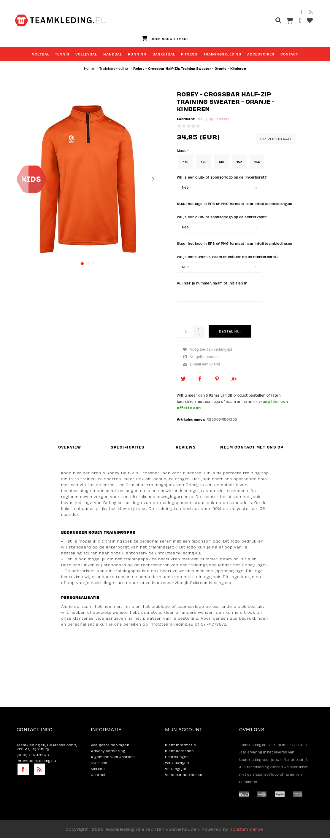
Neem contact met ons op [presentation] (252, 447)
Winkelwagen (177, 763)
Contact (98, 775)
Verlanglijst (176, 769)
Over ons (99, 763)
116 (185, 162)
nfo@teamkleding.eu (172, 624)
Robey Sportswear (213, 119)
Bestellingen (176, 757)
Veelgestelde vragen (110, 745)
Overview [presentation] (69, 447)
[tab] (70, 447)
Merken (97, 769)
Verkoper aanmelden (184, 775)
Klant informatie (180, 745)
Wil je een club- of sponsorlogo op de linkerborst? (222, 177)
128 (203, 162)
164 (257, 162)
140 (221, 162)
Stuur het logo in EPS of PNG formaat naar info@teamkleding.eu (234, 203)
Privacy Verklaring (108, 751)
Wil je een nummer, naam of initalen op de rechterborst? (228, 257)
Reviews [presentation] (186, 447)
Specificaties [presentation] (128, 447)
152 (239, 162)
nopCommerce (246, 829)
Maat (182, 150)
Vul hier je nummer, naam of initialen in (212, 283)
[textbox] (267, 21)
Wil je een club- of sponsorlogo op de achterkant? (222, 217)
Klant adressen (179, 751)
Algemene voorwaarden (113, 757)
